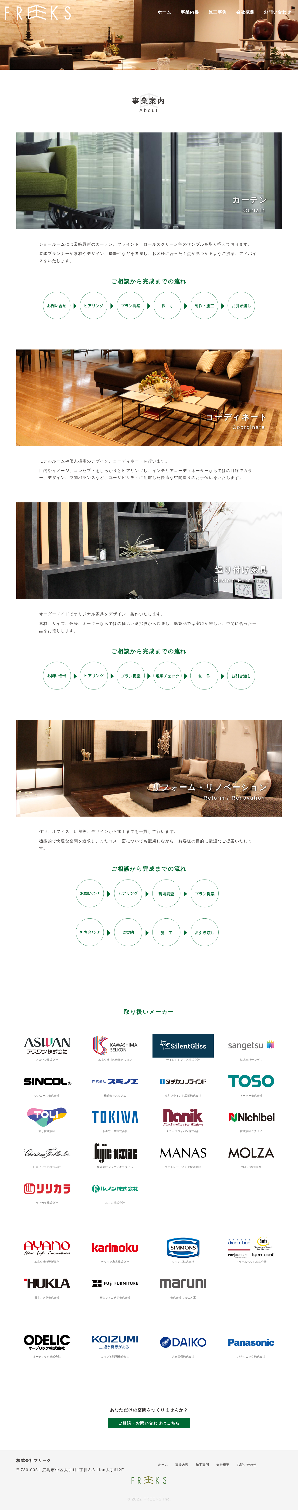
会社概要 (245, 12)
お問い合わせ (277, 12)
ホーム (164, 12)
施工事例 (217, 12)
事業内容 (190, 12)
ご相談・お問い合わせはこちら (149, 1423)
